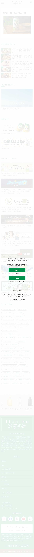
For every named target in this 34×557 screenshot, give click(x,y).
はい (17, 270)
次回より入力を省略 (17, 291)
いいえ (16, 278)
